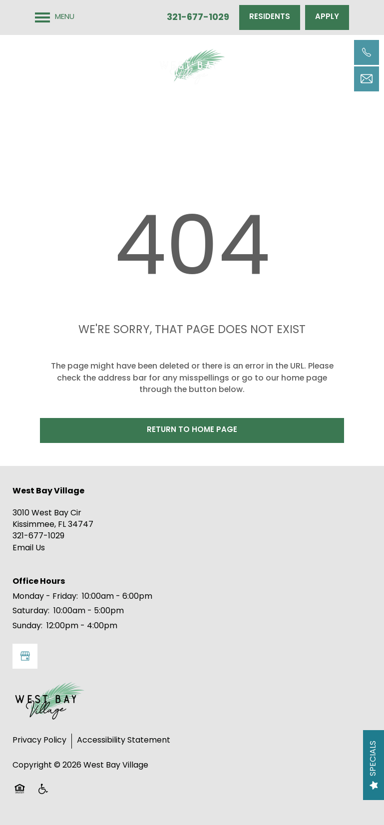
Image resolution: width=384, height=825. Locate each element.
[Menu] (54, 17)
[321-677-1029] (366, 52)
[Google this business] (24, 656)
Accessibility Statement (123, 740)
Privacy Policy (39, 740)
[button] (269, 17)
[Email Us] (366, 78)
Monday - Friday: (45, 596)
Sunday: (27, 626)
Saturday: (30, 611)
